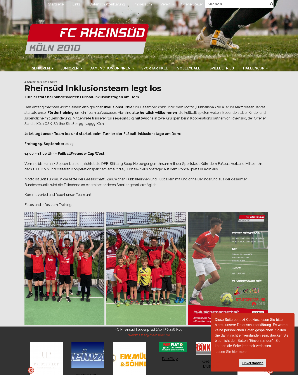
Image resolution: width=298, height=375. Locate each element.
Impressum (143, 4)
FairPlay (170, 358)
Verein (165, 4)
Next (31, 370)
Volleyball (188, 68)
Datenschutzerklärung (107, 4)
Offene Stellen (192, 4)
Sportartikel (154, 68)
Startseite (56, 4)
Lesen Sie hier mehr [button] (231, 352)
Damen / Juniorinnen (110, 68)
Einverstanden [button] (252, 363)
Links (76, 4)
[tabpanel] (170, 354)
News (53, 81)
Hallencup (253, 68)
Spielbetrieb (222, 68)
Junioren (70, 68)
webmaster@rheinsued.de (149, 335)
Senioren (41, 68)
